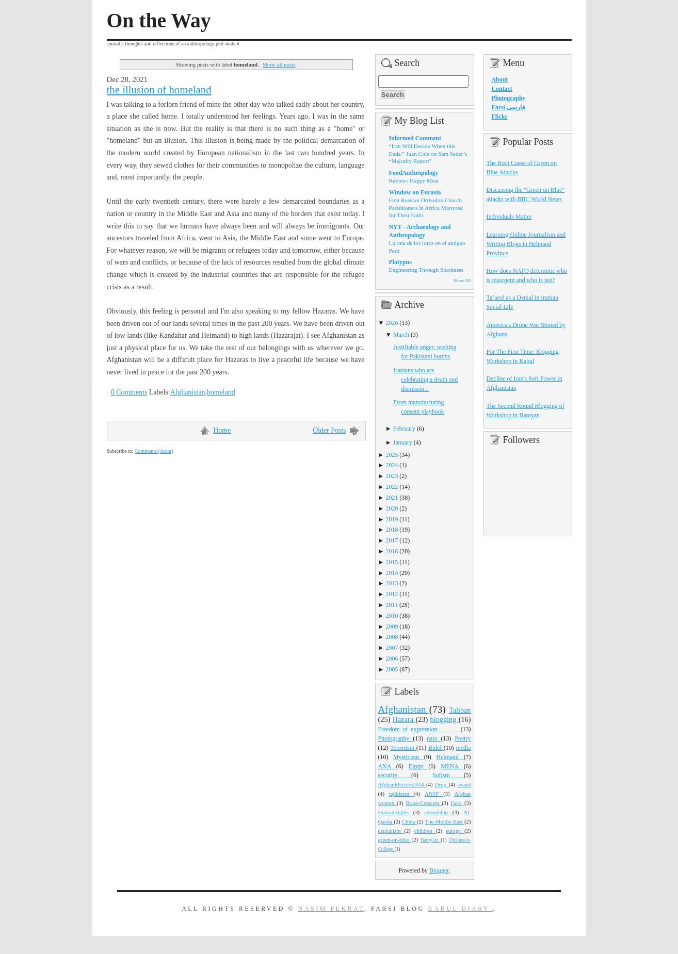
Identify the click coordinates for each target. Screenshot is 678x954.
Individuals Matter (509, 216)
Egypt (419, 766)
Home (222, 430)
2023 (392, 476)
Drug (441, 784)
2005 (392, 669)
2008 (392, 636)
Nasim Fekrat (331, 908)
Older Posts (329, 430)
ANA (387, 766)
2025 (392, 454)
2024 (392, 465)
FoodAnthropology (414, 172)
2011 (392, 604)
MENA (452, 766)
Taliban (460, 710)
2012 (392, 594)
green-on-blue (395, 839)
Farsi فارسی (508, 107)
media (463, 747)
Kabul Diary (460, 908)
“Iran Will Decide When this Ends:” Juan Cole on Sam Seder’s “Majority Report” (428, 153)
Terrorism (403, 747)
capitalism (391, 831)
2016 (392, 551)
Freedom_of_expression (419, 729)
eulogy (455, 831)
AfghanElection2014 (402, 784)
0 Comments (129, 392)
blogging (444, 719)
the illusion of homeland (159, 90)
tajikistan (401, 794)
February (404, 428)
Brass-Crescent (424, 803)
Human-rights (395, 812)
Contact (502, 88)
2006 (392, 658)
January (402, 442)
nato (434, 738)
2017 (392, 540)
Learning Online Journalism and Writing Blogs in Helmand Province (526, 244)
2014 (392, 573)
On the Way (159, 20)
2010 (392, 615)
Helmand (449, 757)
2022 (392, 486)
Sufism (448, 775)
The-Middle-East (444, 821)
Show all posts (279, 64)
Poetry (463, 738)
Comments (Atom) (154, 451)
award (464, 784)
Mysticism (408, 757)
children (425, 831)
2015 (392, 562)
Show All (462, 280)
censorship (438, 812)
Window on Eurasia (415, 192)
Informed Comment (415, 138)
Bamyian (431, 840)
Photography (395, 738)
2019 (392, 519)
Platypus (400, 262)
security (395, 775)
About (500, 79)
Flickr (500, 116)
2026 (392, 322)
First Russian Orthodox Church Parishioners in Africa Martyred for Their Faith (426, 207)
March (401, 334)
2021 (392, 497)
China (409, 821)
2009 (392, 626)
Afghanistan (187, 392)
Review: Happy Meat (414, 180)
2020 (392, 508)
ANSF (434, 794)
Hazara (404, 719)
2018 (392, 529)
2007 (392, 647)
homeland (221, 392)
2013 (392, 583)
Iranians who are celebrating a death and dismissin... (425, 379)
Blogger (439, 870)
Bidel (436, 747)
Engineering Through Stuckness (426, 270)
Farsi (457, 803)
